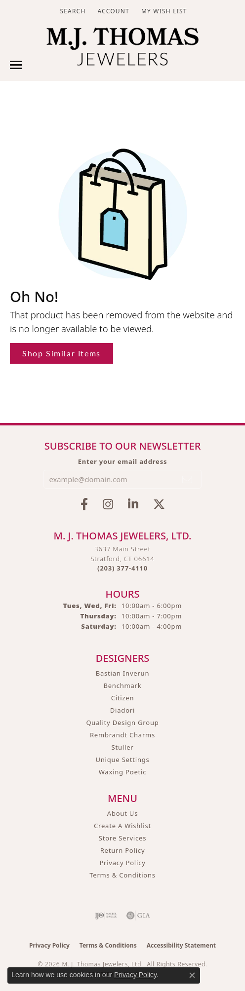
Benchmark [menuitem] (122, 685)
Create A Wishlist (122, 825)
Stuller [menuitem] (123, 747)
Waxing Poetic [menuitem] (123, 771)
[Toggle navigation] (16, 65)
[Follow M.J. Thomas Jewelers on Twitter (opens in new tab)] (159, 504)
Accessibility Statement (181, 945)
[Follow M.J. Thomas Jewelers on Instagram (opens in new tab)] (108, 504)
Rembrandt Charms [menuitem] (122, 734)
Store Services (122, 838)
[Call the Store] (122, 568)
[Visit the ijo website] (106, 915)
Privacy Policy (122, 862)
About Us (122, 813)
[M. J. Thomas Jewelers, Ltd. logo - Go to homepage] (122, 49)
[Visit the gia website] (138, 915)
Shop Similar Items (61, 353)
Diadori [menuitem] (122, 710)
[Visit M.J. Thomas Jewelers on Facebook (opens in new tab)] (84, 504)
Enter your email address (122, 461)
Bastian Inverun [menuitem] (123, 673)
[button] (71, 11)
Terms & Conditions (122, 875)
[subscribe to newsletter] (187, 479)
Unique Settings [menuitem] (122, 759)
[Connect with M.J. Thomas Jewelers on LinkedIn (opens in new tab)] (133, 504)
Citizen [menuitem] (122, 697)
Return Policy (122, 850)
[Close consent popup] (192, 975)
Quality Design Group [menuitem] (122, 722)
